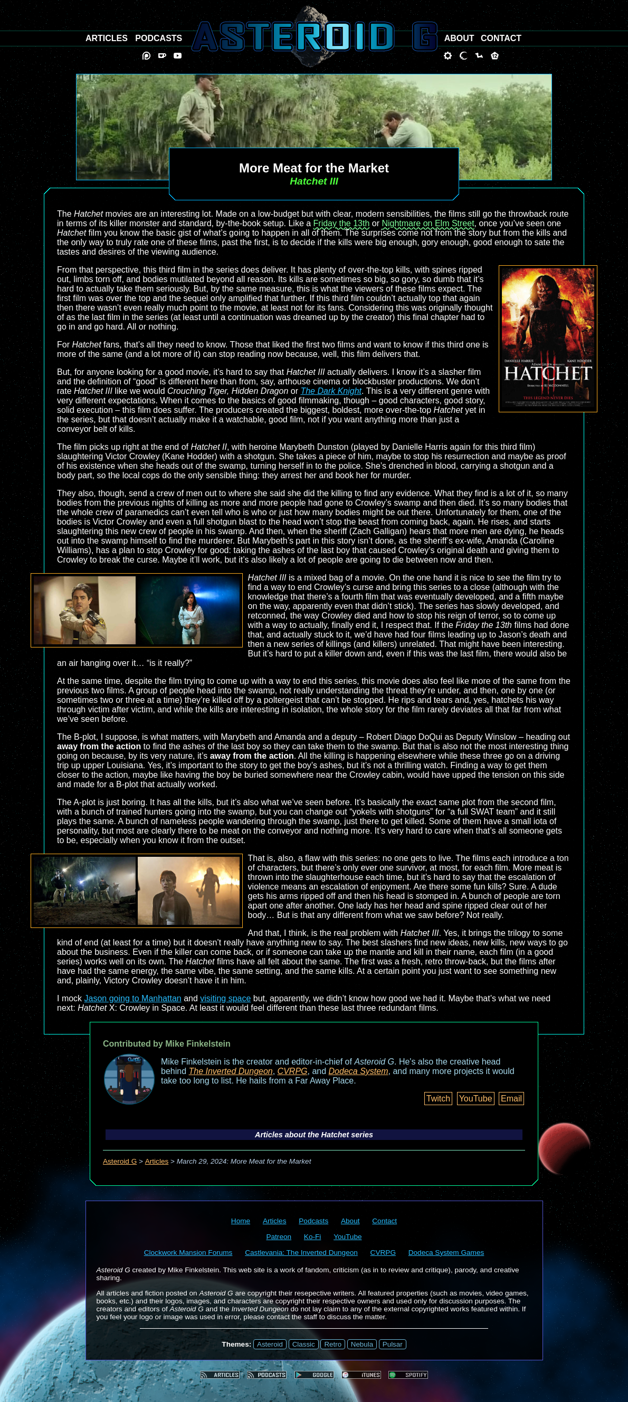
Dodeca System (358, 1071)
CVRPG (293, 1071)
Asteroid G (120, 1161)
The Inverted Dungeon (231, 1071)
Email (511, 1098)
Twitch (438, 1098)
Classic (303, 1344)
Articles (157, 1161)
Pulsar (393, 1344)
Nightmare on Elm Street (428, 223)
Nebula (362, 1344)
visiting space (225, 998)
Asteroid (270, 1344)
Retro (332, 1344)
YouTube (475, 1098)
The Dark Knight (330, 390)
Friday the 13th (341, 223)
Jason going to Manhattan (133, 998)
